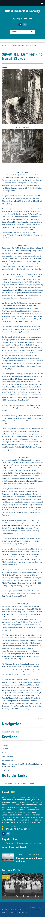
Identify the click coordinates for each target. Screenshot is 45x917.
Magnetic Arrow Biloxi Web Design (14, 912)
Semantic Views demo (10, 732)
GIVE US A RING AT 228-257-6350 (16, 829)
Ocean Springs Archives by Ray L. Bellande (18, 783)
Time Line (5, 745)
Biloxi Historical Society (22, 11)
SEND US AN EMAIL (11, 827)
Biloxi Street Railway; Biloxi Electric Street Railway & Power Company (22, 765)
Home (4, 45)
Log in (41, 907)
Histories (5, 770)
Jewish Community (9, 760)
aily (6, 892)
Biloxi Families (7, 756)
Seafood (5, 749)
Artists (4, 752)
